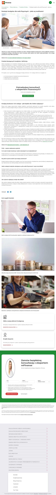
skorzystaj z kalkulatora (9, 327)
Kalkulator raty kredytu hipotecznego (19, 428)
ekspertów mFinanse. (48, 141)
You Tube (15, 490)
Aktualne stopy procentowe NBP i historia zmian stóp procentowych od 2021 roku (20, 272)
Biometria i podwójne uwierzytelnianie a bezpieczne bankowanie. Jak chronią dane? (20, 310)
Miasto (39, 380)
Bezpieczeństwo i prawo (15, 459)
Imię (8, 380)
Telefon (24, 380)
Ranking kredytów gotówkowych (18, 442)
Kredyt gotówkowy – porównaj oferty (19, 439)
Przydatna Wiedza (23, 7)
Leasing (11, 450)
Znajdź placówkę (17, 478)
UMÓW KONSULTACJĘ (28, 95)
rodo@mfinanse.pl (4, 407)
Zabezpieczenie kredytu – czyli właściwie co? (18, 144)
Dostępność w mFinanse (15, 464)
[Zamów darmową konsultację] (50, 2)
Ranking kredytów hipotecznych (18, 436)
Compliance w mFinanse (15, 467)
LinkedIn (15, 487)
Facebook (15, 484)
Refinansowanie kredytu (15, 434)
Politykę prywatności (43, 493)
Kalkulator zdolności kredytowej (18, 431)
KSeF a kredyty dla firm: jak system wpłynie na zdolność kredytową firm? (18, 235)
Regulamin (22, 414)
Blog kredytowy (14, 7)
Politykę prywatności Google (28, 414)
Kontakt (11, 456)
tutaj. (2, 408)
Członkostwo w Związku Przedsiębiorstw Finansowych (24, 461)
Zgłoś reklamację (14, 470)
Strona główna (5, 7)
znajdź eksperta (7, 345)
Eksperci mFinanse (14, 445)
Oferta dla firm (13, 448)
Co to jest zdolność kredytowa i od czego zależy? (19, 57)
